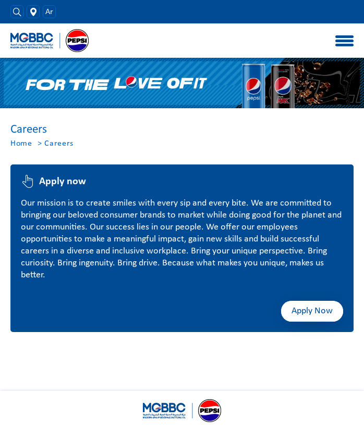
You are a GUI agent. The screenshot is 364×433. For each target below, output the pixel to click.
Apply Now (312, 311)
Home (21, 143)
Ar (49, 12)
